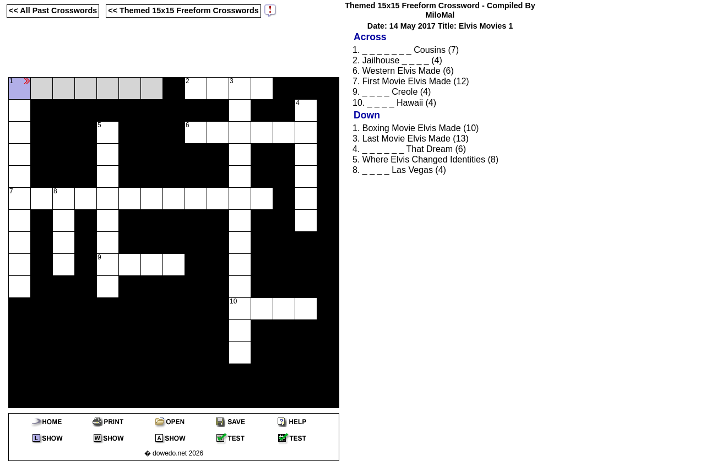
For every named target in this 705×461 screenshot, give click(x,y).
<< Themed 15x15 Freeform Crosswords (183, 10)
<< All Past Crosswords (53, 10)
